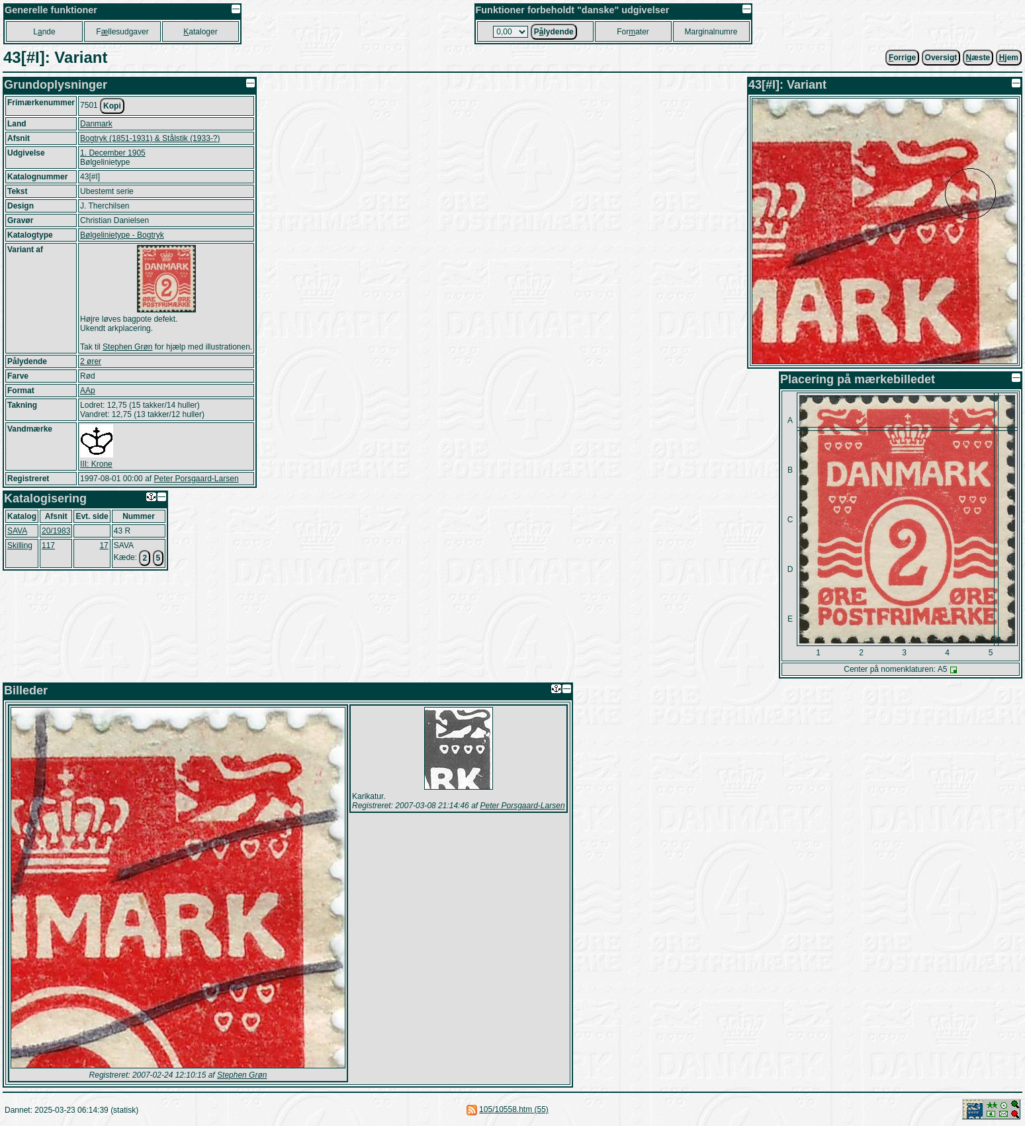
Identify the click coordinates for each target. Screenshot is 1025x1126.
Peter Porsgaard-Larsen (196, 478)
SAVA (17, 531)
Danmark (96, 123)
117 (48, 545)
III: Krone (96, 464)
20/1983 (56, 531)
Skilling (19, 545)
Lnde (44, 31)
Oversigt (941, 57)
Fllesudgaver (122, 31)
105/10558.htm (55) (514, 1109)
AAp (87, 390)
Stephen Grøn (127, 347)
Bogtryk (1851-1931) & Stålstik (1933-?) (150, 138)
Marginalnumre (711, 31)
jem (1008, 57)
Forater (633, 31)
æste (978, 57)
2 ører (90, 361)
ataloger (200, 31)
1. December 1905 (113, 153)
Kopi (112, 106)
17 (103, 545)
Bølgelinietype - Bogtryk (122, 235)
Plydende (554, 31)
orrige (902, 57)
